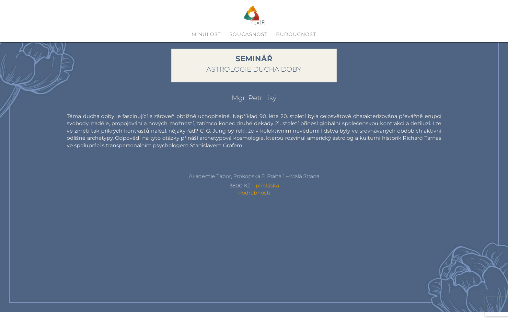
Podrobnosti (254, 193)
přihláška (267, 186)
